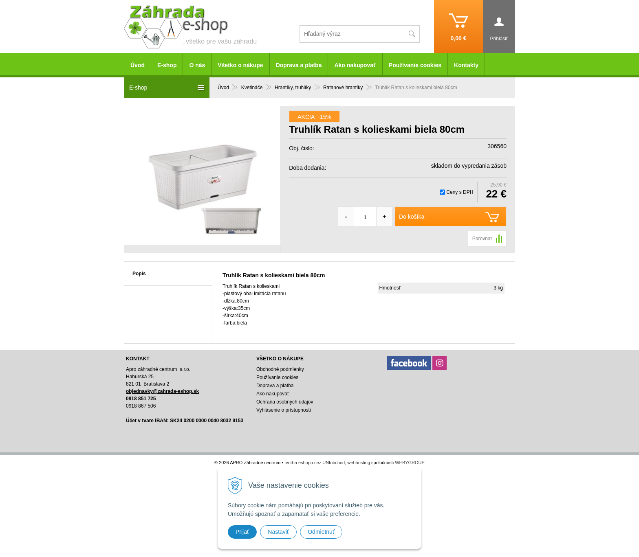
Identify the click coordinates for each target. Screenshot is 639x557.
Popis (139, 273)
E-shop (166, 65)
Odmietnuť (321, 531)
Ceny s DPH (459, 192)
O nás (197, 65)
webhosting (358, 462)
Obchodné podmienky (280, 369)
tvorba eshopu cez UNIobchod (314, 462)
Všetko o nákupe (240, 65)
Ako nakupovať (355, 65)
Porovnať (482, 238)
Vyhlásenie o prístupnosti (283, 410)
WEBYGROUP (410, 462)
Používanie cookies (415, 65)
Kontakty (466, 65)
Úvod (137, 65)
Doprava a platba (299, 65)
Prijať (242, 531)
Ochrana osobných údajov (284, 402)
